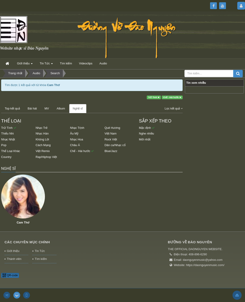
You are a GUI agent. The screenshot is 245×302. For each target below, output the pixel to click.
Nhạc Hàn (42, 133)
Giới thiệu (13, 251)
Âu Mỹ (74, 133)
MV (46, 108)
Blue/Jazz (111, 151)
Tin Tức (40, 251)
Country (6, 157)
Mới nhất (144, 139)
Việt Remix (43, 151)
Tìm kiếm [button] (66, 63)
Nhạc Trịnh (77, 127)
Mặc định (147, 127)
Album (61, 108)
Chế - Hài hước (172, 97)
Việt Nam (111, 133)
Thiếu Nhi (7, 133)
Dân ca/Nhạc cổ (115, 145)
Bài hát (32, 108)
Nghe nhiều (146, 133)
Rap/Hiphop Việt (46, 157)
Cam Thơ (23, 222)
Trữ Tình (153, 97)
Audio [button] (103, 63)
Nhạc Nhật (8, 139)
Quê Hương (112, 127)
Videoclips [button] (85, 63)
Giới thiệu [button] (25, 65)
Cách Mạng (43, 145)
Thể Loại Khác (10, 151)
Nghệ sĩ (78, 108)
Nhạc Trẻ (41, 127)
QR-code (10, 275)
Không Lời (42, 139)
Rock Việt (111, 139)
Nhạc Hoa (76, 139)
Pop (3, 145)
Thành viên (14, 259)
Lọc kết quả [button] (174, 108)
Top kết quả (12, 108)
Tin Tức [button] (46, 65)
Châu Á (75, 145)
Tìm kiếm (41, 259)
